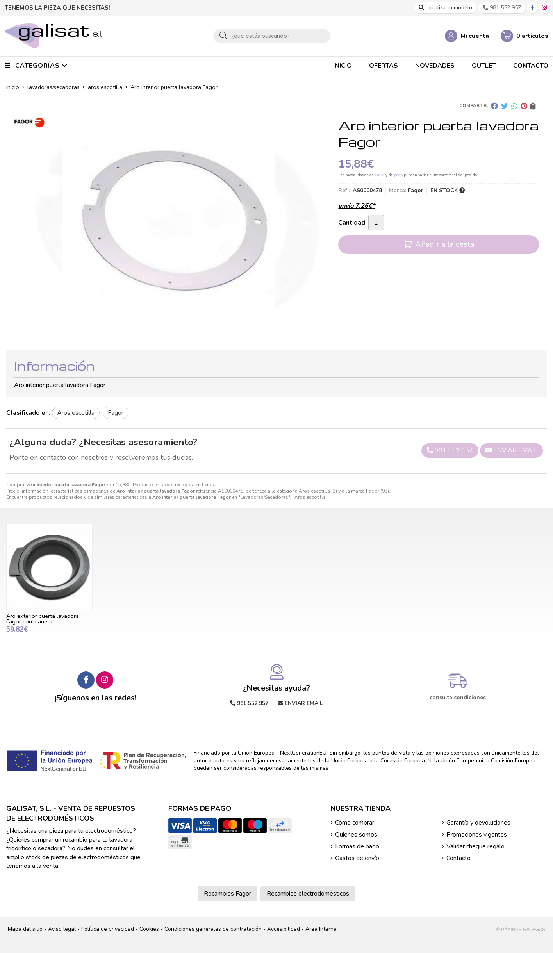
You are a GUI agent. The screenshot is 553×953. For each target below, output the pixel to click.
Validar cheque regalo (475, 846)
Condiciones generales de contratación (213, 929)
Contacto (458, 858)
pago (398, 175)
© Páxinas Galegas (520, 929)
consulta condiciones (458, 697)
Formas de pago (357, 846)
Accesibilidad (283, 929)
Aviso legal (62, 929)
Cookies (149, 929)
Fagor (372, 491)
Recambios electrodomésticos (308, 893)
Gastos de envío (357, 858)
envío (379, 175)
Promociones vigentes (476, 834)
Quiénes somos (356, 834)
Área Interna (321, 929)
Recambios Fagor (227, 893)
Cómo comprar (354, 822)
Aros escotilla (314, 491)
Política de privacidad (107, 929)
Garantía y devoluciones (478, 822)
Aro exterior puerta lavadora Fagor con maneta (42, 618)
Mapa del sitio (25, 929)
